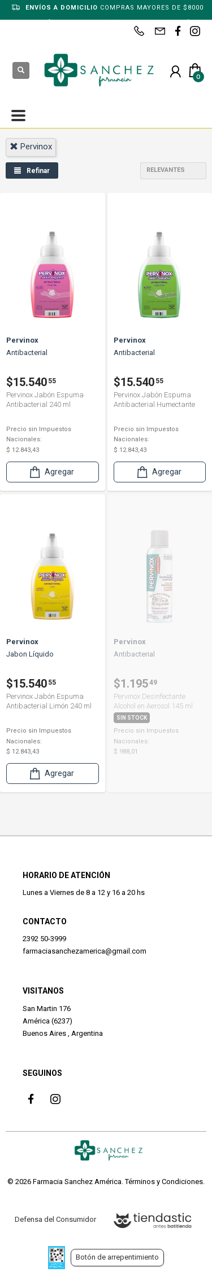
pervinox (31, 146)
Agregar (51, 472)
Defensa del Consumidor (55, 1219)
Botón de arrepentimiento (117, 1257)
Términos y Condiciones (164, 1181)
